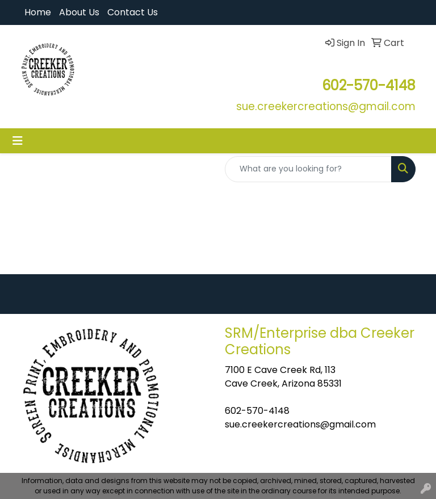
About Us (79, 12)
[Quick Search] (308, 169)
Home (37, 12)
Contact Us (132, 12)
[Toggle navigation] (18, 141)
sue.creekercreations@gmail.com (300, 424)
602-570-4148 (257, 410)
